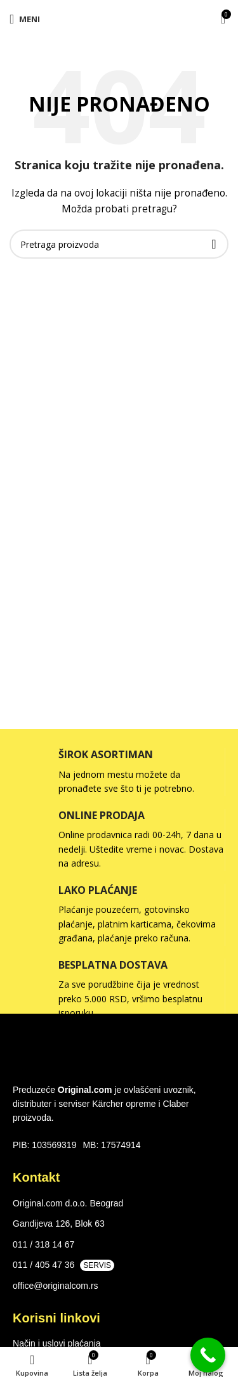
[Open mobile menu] (24, 19)
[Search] (119, 244)
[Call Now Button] (207, 1355)
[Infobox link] (119, 772)
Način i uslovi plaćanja (57, 1343)
